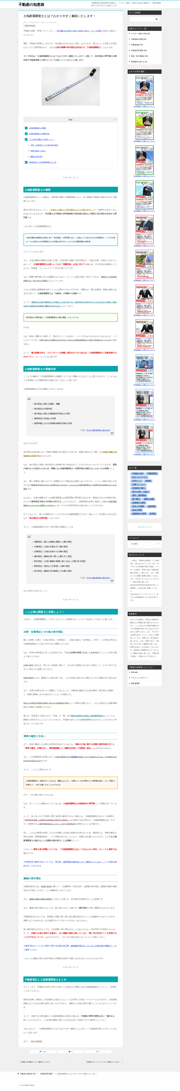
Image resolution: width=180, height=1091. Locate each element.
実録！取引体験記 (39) (139, 56)
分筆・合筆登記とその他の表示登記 (44, 145)
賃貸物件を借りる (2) (139, 62)
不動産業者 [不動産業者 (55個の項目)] (152, 473)
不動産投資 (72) (137, 45)
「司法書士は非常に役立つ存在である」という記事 (78, 31)
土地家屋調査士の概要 (37, 128)
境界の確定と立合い (38, 151)
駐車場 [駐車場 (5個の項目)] (152, 514)
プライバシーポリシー (139, 678)
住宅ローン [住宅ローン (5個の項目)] (136, 481)
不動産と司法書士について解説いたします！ (36, 1062)
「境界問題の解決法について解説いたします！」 (83, 862)
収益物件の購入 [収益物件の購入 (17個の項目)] (138, 488)
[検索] (144, 19)
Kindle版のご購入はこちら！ (144, 106)
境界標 (74, 757)
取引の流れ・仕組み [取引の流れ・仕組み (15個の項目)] (140, 492)
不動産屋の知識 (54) (138, 39)
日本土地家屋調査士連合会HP (98, 430)
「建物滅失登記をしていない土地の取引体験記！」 (92, 946)
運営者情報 (135, 683)
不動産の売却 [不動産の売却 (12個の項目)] (137, 473)
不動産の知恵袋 (31, 4)
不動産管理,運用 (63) (139, 50)
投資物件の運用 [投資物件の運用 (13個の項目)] (138, 503)
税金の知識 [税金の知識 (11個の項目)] (136, 510)
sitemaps (134, 672)
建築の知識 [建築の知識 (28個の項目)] (149, 499)
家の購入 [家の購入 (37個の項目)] (136, 499)
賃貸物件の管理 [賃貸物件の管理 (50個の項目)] (139, 514)
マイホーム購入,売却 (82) (140, 34)
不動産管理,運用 (29, 26)
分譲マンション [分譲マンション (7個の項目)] (138, 484)
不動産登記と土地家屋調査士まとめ (42, 162)
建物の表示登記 (36, 157)
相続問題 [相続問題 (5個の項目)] (151, 506)
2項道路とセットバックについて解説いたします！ (103, 1062)
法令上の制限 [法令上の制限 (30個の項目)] (138, 506)
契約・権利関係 (36, 1041)
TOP (28, 1074)
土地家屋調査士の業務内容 (39, 134)
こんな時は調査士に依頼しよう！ (42, 139)
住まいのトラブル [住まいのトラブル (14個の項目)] (139, 477)
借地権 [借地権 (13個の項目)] (148, 481)
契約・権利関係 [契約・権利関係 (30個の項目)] (139, 495)
